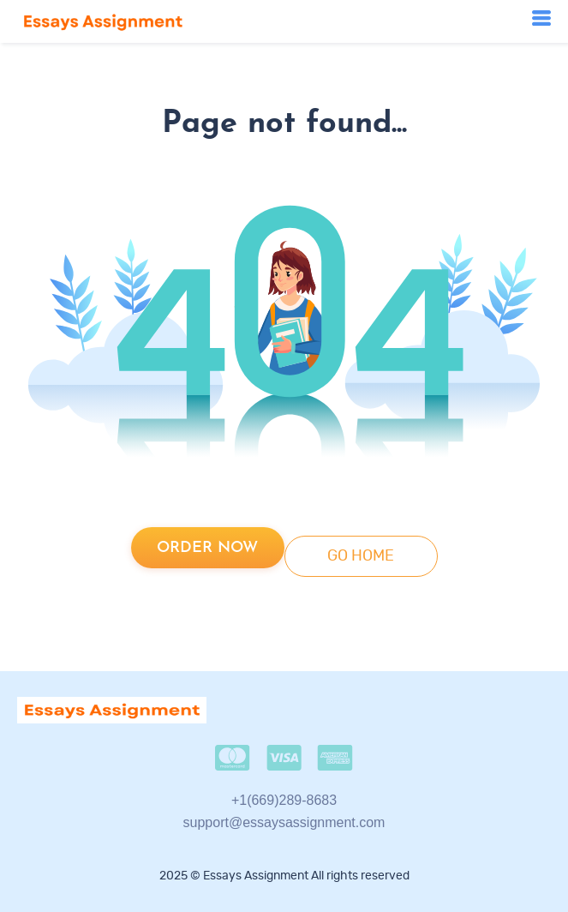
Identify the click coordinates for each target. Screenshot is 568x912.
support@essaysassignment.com (284, 822)
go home (360, 556)
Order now (207, 548)
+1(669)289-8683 (284, 800)
